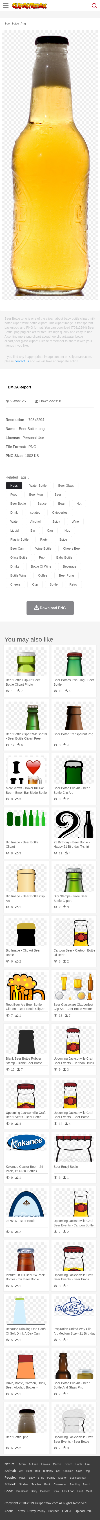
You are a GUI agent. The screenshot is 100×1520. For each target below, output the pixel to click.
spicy (56, 521)
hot (79, 503)
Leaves (45, 1464)
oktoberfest (60, 512)
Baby (32, 1477)
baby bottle (64, 557)
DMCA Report (19, 387)
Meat (89, 1491)
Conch (68, 1464)
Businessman (78, 1477)
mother (62, 1477)
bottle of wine (41, 566)
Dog (87, 1471)
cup (35, 584)
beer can (17, 548)
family (51, 1477)
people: (10, 1477)
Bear (29, 1471)
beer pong (66, 575)
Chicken (68, 1471)
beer (58, 494)
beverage (69, 566)
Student (23, 1484)
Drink (56, 1491)
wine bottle (43, 548)
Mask (22, 1477)
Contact (53, 1511)
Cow (79, 1471)
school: (10, 1484)
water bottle (38, 485)
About (8, 1511)
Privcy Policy (36, 1511)
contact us (22, 361)
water (14, 521)
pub (41, 557)
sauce (42, 503)
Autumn (33, 1464)
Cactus (57, 1464)
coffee (42, 575)
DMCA (66, 1511)
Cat (58, 1471)
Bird (37, 1471)
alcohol (35, 521)
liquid (14, 530)
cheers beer (72, 548)
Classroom (59, 1484)
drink (14, 512)
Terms (20, 1511)
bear (61, 503)
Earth (79, 1464)
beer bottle (18, 503)
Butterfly (48, 1471)
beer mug (36, 494)
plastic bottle (19, 539)
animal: (10, 1471)
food (14, 494)
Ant (21, 1471)
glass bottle (18, 557)
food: (8, 1491)
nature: (10, 1464)
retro (73, 584)
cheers (15, 584)
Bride (41, 1477)
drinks (14, 566)
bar (32, 530)
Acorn (22, 1464)
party (44, 539)
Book (47, 1484)
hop (67, 530)
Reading (75, 1484)
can (50, 530)
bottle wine (18, 575)
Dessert (44, 1491)
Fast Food (68, 1491)
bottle (54, 584)
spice (63, 539)
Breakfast (22, 1491)
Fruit (80, 1491)
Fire (87, 1464)
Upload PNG (84, 1511)
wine (75, 521)
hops (14, 485)
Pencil (86, 1484)
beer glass (66, 485)
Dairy (34, 1491)
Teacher (36, 1484)
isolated (34, 512)
